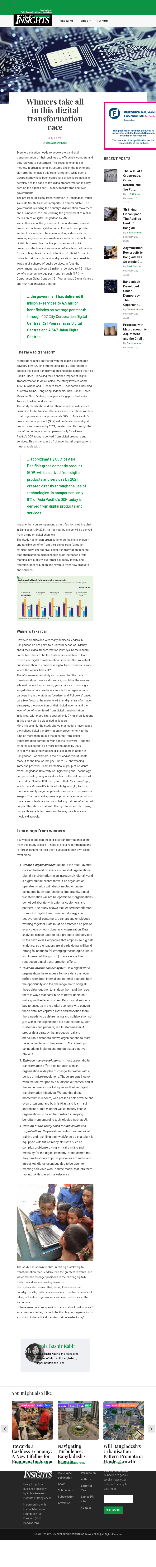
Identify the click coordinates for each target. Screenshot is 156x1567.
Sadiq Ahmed (134, 232)
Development (27, 1405)
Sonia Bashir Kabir (56, 142)
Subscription (66, 1496)
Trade (81, 1406)
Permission (88, 1473)
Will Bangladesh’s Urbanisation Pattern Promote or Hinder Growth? (123, 1453)
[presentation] (4, 1429)
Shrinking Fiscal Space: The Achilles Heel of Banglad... (132, 219)
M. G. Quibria (133, 194)
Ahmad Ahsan (135, 309)
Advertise (64, 1503)
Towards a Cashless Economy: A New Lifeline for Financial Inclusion (32, 1453)
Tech (47, 1405)
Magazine (66, 20)
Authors (102, 20)
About (61, 1484)
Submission (65, 1490)
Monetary (63, 1406)
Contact (86, 1507)
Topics (85, 20)
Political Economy (127, 1405)
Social (39, 1405)
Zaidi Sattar (134, 266)
